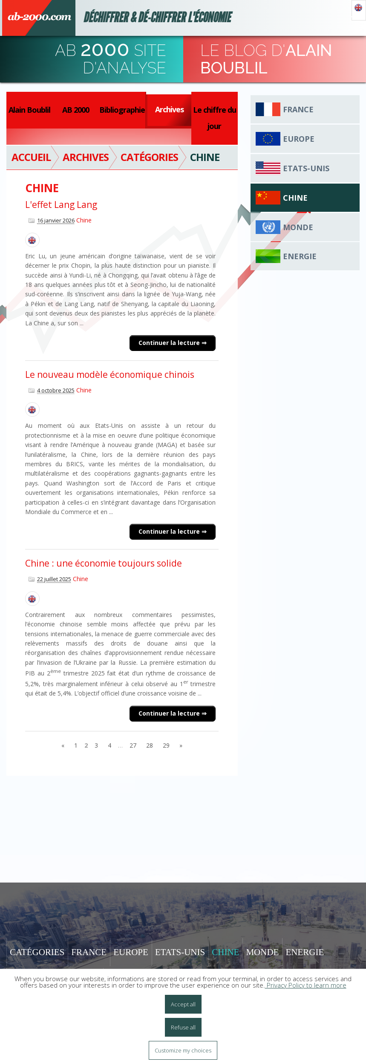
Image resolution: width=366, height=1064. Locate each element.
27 (133, 745)
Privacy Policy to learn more (305, 985)
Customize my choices (183, 1050)
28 (149, 745)
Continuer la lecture (170, 343)
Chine (84, 220)
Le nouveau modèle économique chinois (109, 374)
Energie (300, 256)
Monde (298, 227)
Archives (169, 109)
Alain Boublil (29, 110)
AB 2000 (75, 110)
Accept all (183, 1004)
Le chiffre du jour (214, 118)
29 (166, 745)
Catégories (37, 952)
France (298, 109)
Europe (298, 139)
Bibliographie (122, 110)
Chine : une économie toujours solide (103, 563)
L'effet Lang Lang (61, 204)
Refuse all (183, 1027)
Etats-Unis (306, 168)
